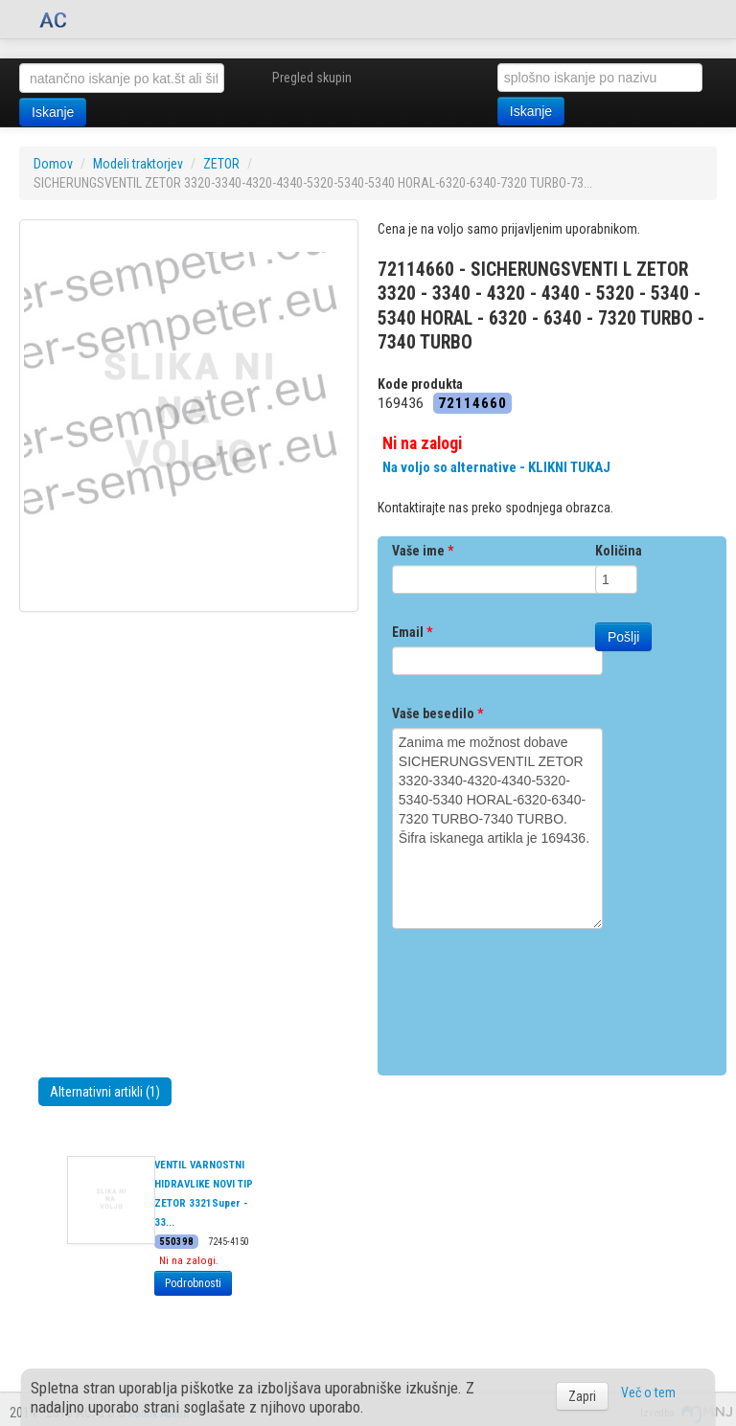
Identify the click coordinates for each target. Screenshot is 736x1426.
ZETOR (221, 163)
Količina (618, 550)
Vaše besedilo (437, 713)
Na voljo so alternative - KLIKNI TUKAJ (496, 467)
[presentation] (537, 995)
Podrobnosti (193, 1283)
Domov (53, 163)
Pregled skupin (312, 77)
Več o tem (648, 1392)
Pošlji (623, 637)
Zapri (582, 1396)
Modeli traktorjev (138, 163)
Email (412, 632)
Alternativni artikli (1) (105, 1091)
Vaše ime (422, 550)
